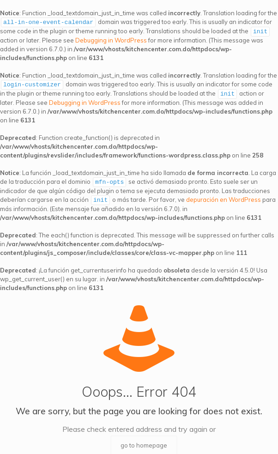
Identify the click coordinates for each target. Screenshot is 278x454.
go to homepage (144, 442)
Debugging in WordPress (111, 39)
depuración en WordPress (223, 197)
